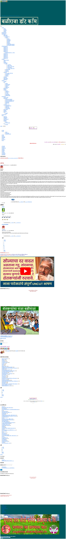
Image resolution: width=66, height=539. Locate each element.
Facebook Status (4, 33)
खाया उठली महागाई (4, 372)
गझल (2, 365)
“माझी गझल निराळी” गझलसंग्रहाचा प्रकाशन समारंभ (8, 428)
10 (2, 450)
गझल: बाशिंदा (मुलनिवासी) (5, 421)
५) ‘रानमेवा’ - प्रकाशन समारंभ (10, 68)
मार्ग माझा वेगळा (7, 74)
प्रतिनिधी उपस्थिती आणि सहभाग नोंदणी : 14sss (8, 460)
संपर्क (2, 115)
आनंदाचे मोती (3, 361)
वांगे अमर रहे (7, 70)
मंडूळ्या (3, 364)
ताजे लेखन (5, 29)
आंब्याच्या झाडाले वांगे (4, 420)
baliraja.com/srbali (3, 338)
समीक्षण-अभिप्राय (6, 78)
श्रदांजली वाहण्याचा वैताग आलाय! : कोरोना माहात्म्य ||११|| (9, 415)
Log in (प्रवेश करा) (12, 222)
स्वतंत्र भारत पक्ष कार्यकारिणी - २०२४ (9, 100)
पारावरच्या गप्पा (7, 85)
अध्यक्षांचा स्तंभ (7, 106)
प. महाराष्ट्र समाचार (7, 108)
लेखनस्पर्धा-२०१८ (6, 53)
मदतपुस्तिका (5, 118)
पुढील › (4, 250)
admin (3, 212)
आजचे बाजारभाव (4, 32)
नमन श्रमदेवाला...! (4, 437)
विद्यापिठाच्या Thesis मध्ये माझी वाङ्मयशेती (7, 367)
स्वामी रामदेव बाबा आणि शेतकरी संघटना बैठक (7, 419)
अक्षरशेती (6, 37)
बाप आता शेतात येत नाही (5, 434)
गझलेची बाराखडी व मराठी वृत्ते (10, 44)
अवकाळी (3, 442)
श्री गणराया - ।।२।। (4, 379)
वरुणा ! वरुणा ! (4, 375)
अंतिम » (5, 251)
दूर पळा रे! (3, 363)
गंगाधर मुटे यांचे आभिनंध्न (5, 224)
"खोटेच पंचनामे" (4, 376)
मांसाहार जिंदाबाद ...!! (5, 374)
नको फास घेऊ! (4, 377)
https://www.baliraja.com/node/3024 (13, 158)
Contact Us (5, 116)
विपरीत (3, 429)
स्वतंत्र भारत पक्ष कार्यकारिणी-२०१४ (9, 101)
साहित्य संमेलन (4, 507)
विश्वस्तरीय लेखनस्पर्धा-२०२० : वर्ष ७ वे (6, 385)
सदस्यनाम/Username (3, 464)
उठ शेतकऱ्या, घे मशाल (5, 362)
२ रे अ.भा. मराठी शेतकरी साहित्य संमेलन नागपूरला (8, 422)
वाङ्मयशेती (3, 59)
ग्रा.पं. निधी (6, 92)
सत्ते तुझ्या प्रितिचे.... (4, 413)
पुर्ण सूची (1, 397)
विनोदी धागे (8, 42)
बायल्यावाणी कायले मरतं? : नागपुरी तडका (7, 373)
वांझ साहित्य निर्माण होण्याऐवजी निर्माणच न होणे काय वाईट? (9, 378)
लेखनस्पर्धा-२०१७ (6, 54)
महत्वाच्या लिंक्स (6, 88)
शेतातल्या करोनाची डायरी (5, 441)
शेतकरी (3, 131)
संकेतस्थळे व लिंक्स (7, 95)
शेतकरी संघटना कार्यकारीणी (8, 99)
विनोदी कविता (8, 40)
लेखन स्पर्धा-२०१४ (6, 57)
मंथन (4, 82)
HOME (3, 130)
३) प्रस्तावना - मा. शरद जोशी (10, 66)
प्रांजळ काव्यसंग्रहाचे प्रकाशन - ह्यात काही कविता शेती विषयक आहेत (10, 409)
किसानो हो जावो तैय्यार (5, 358)
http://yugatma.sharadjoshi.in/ (5, 537)
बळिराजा (3, 359)
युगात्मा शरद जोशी (6, 97)
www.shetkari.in (17, 255)
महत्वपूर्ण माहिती (7, 94)
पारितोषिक (5, 81)
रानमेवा (3, 138)
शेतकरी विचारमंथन (7, 84)
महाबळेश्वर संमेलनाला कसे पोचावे (6, 423)
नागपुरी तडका (7, 71)
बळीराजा (3, 406)
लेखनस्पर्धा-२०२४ (6, 47)
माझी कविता (5, 72)
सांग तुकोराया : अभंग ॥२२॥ (5, 424)
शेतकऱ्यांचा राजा (4, 114)
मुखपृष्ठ (3, 27)
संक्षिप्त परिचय (5, 117)
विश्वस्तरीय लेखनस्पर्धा (4, 46)
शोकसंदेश (3, 426)
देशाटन (3, 140)
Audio (6, 113)
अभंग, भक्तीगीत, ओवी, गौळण (9, 73)
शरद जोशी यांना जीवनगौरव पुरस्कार (6, 371)
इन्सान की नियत (4, 408)
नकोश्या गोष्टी (3, 427)
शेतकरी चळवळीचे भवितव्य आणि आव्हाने (7, 407)
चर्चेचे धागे (6, 86)
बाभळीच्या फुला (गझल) (5, 438)
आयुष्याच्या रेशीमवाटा (6, 60)
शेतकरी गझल (8, 39)
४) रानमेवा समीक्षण (9, 67)
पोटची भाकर (3, 414)
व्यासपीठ (6, 83)
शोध (1, 342)
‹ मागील (3, 390)
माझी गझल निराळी (7, 69)
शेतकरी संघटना (4, 96)
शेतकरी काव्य (8, 43)
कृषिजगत (3, 80)
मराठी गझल (3, 152)
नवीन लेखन (5, 30)
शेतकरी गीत (8, 41)
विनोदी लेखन (5, 79)
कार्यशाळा (5, 31)
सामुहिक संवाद (7, 87)
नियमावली (6, 124)
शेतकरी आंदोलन (6, 109)
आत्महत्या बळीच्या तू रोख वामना (6, 425)
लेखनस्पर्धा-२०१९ (6, 51)
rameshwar (1, 165)
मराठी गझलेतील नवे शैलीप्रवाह (11, 45)
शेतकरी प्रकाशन (7, 102)
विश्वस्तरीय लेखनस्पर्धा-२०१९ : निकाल (10, 52)
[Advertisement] (33, 9)
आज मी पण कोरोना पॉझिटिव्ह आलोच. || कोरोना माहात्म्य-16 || (9, 435)
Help (4, 123)
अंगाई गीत (3, 360)
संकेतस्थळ (5, 110)
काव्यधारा (8, 38)
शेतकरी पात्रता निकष (4, 411)
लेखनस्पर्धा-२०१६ (6, 55)
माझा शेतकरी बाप (4, 440)
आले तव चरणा (4, 433)
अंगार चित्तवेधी (4, 439)
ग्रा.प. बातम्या (7, 93)
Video (4, 112)
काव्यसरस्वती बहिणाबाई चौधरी (6, 380)
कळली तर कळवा (4, 366)
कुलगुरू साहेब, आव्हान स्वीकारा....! (6, 412)
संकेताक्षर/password (3, 465)
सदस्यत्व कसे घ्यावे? (6, 119)
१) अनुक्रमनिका (9, 64)
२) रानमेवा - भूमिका (9, 65)
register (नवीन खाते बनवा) (18, 222)
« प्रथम (3, 389)
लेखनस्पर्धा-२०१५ (6, 56)
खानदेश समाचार (7, 107)
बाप (2, 410)
